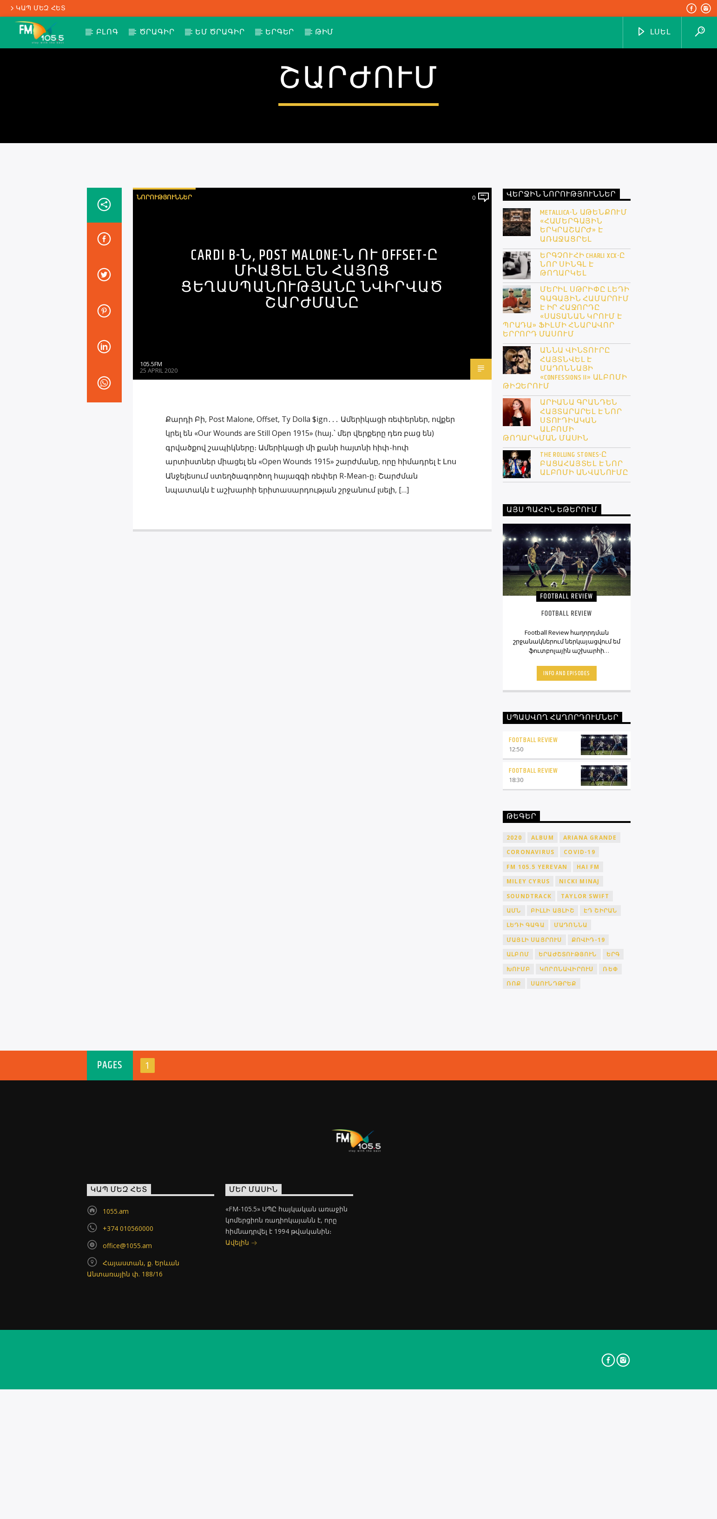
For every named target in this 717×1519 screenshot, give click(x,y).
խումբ (518, 1317)
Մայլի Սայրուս (534, 1288)
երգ (613, 1302)
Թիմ (324, 32)
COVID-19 (579, 1200)
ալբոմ (518, 1302)
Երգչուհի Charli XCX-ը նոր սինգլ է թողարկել (582, 612)
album (542, 1186)
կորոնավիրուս (566, 1317)
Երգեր (279, 32)
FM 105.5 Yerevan (537, 1215)
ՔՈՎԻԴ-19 (588, 1288)
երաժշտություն (568, 1302)
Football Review (533, 1088)
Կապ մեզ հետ (37, 8)
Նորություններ (164, 545)
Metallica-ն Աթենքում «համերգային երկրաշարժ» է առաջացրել (583, 574)
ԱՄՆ (514, 1259)
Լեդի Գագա (526, 1273)
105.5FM (151, 712)
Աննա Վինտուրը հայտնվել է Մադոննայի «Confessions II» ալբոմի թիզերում (565, 717)
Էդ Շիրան (601, 1259)
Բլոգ (107, 32)
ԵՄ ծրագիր (219, 32)
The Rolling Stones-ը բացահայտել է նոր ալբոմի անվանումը (584, 812)
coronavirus (530, 1200)
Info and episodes (566, 1021)
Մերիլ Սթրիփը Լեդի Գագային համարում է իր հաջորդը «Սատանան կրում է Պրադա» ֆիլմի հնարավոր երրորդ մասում (566, 660)
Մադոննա (570, 1273)
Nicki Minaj (579, 1229)
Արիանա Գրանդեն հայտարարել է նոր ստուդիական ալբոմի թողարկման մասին (562, 769)
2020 (514, 1186)
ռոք (514, 1331)
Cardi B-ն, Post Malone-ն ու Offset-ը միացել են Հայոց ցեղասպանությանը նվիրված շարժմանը (312, 627)
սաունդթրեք (554, 1331)
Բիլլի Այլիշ (552, 1259)
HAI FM (588, 1215)
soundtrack (529, 1244)
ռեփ (610, 1317)
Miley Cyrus (528, 1229)
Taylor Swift (585, 1244)
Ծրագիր (157, 32)
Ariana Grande (590, 1186)
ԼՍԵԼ (653, 32)
